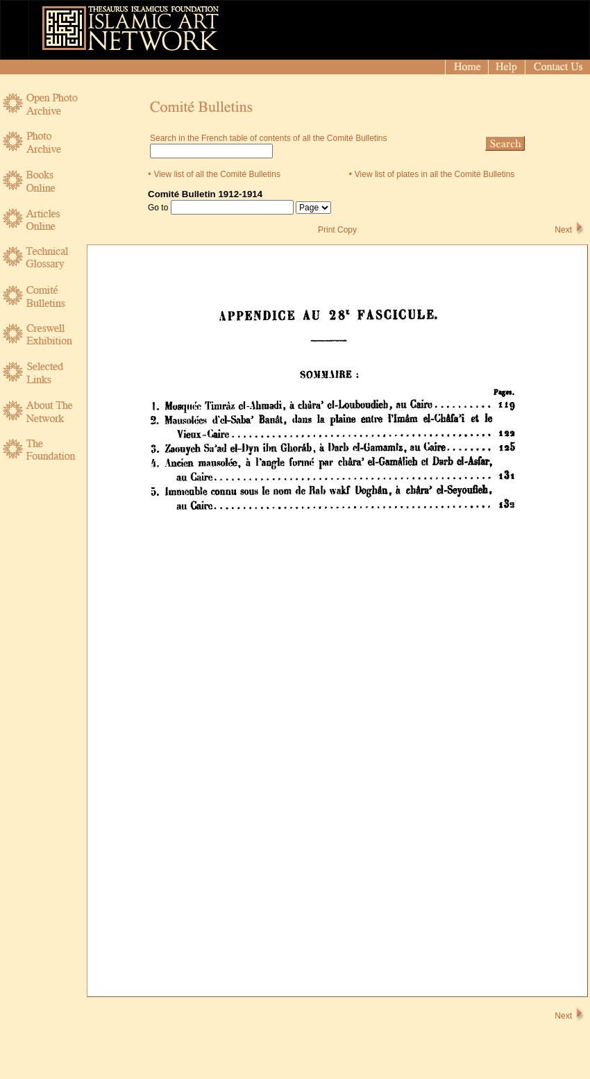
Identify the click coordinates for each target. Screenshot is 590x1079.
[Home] (467, 67)
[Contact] (558, 67)
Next (563, 230)
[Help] (506, 67)
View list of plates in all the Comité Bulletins (435, 174)
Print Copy (337, 230)
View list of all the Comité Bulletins (216, 174)
